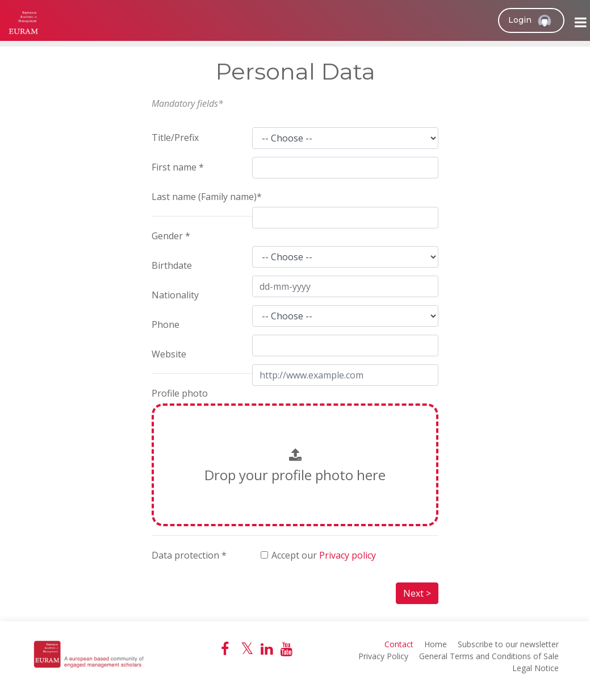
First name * (178, 167)
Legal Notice (535, 668)
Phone (165, 324)
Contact (398, 644)
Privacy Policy (383, 656)
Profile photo (180, 393)
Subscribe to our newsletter (508, 644)
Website (169, 354)
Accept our (323, 555)
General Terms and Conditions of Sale (489, 656)
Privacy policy (347, 555)
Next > (417, 593)
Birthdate (172, 265)
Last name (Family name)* (207, 196)
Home (435, 644)
